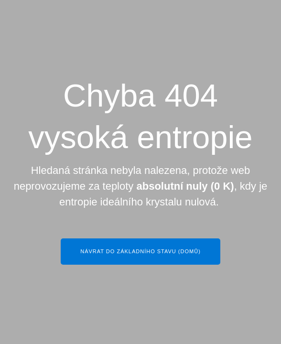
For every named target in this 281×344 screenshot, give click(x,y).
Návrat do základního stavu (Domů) (140, 251)
